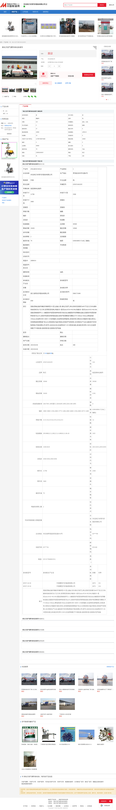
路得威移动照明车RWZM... (8, 177)
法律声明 (74, 806)
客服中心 (41, 806)
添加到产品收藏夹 (6, 200)
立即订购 (68, 83)
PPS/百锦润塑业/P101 (64, 744)
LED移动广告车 (79, 781)
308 (51, 353)
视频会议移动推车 (98, 781)
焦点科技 (60, 808)
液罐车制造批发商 (63, 799)
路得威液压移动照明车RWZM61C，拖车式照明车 (14, 36)
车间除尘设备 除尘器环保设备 (104, 36)
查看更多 (9, 133)
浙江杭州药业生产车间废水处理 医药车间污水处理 (91, 36)
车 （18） (5, 111)
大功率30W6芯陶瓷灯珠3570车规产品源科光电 (52, 36)
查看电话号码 (88, 75)
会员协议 (66, 806)
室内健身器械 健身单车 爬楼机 (67, 36)
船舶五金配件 (100, 744)
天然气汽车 (60, 781)
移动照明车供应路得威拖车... (8, 158)
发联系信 (45, 83)
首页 (1, 42)
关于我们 (25, 806)
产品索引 (4, 197)
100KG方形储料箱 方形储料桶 (29, 769)
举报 (14, 96)
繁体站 (82, 806)
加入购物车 (58, 83)
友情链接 (89, 806)
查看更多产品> (110, 666)
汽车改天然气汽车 (50, 781)
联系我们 (33, 806)
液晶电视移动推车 (26, 784)
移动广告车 (88, 781)
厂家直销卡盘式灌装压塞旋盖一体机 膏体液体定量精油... (55, 744)
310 (46, 353)
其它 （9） (6, 113)
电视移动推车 (69, 781)
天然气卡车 (32, 781)
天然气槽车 (24, 781)
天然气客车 (40, 781)
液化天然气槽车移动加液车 (61, 801)
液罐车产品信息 (52, 799)
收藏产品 (5, 96)
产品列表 (6, 42)
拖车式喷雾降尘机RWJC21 (85, 744)
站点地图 (50, 806)
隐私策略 (58, 806)
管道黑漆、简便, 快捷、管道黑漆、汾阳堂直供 (33, 744)
